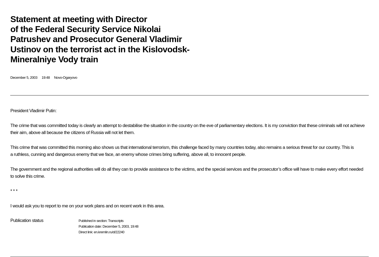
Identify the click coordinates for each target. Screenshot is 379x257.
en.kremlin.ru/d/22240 (109, 232)
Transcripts (115, 221)
